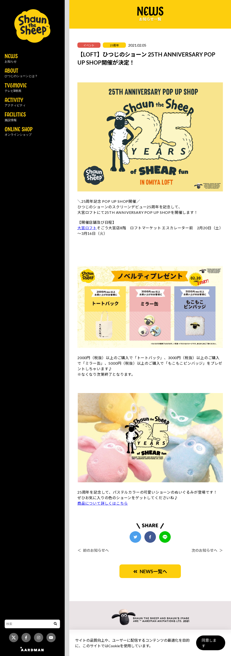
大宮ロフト (87, 228)
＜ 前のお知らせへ (93, 550)
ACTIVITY (15, 102)
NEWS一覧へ (150, 571)
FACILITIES (15, 117)
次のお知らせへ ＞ (207, 550)
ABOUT (21, 73)
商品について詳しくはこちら (102, 503)
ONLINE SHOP (19, 131)
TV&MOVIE (16, 87)
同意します (210, 645)
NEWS (11, 58)
